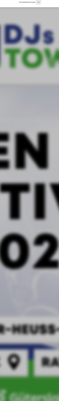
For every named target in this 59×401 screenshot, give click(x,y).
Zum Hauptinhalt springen (27, 2)
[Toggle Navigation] (38, 2)
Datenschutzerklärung (39, 391)
